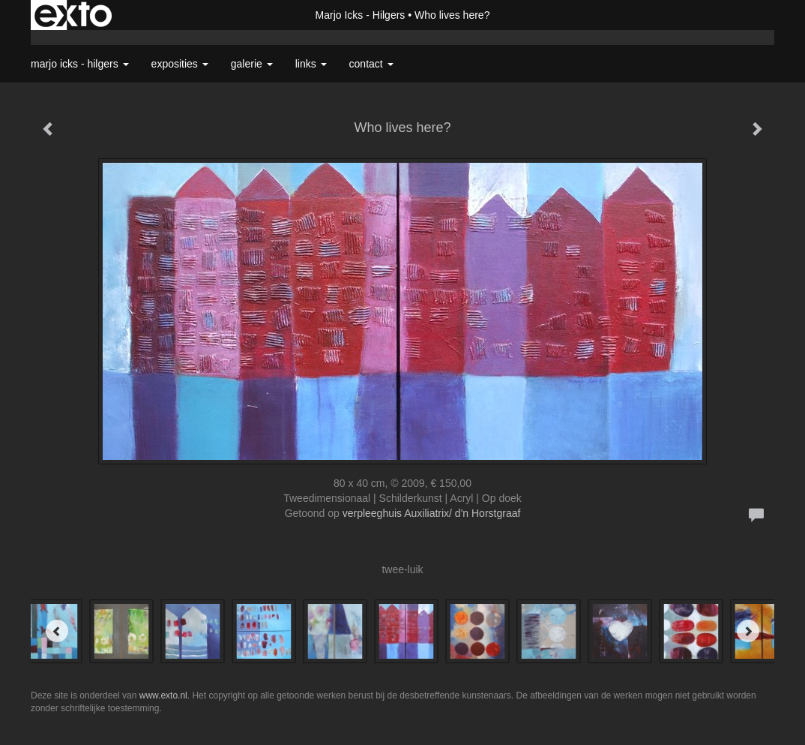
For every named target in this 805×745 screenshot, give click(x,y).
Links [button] (311, 64)
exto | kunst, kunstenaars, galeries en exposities (73, 15)
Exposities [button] (179, 64)
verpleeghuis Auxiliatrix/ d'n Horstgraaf (432, 513)
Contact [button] (371, 64)
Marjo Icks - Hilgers (360, 15)
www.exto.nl (163, 695)
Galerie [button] (252, 64)
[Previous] (57, 631)
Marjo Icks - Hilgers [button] (80, 64)
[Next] (748, 631)
